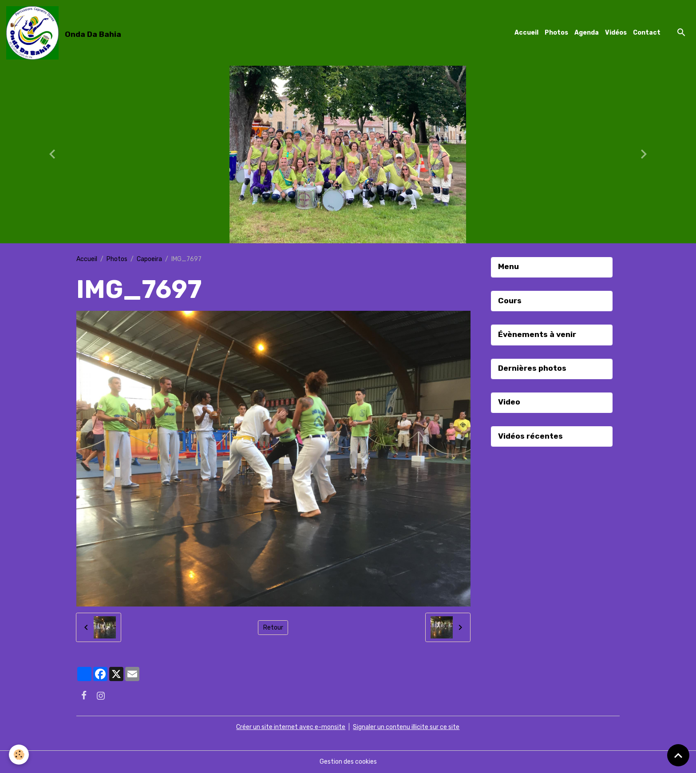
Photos (556, 32)
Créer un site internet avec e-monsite (290, 727)
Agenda (586, 32)
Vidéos (616, 32)
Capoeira (149, 259)
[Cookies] (19, 755)
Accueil (526, 32)
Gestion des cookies (348, 761)
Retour (273, 627)
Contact (646, 32)
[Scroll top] (678, 755)
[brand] (65, 32)
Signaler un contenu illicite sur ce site (406, 727)
